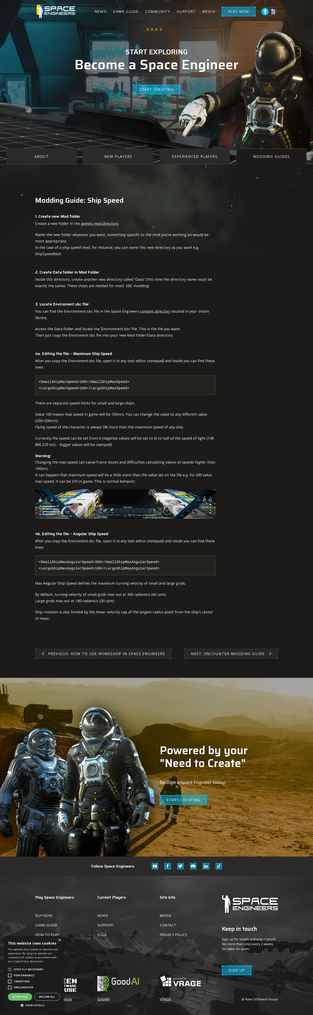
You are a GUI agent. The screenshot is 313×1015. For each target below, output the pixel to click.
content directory (155, 311)
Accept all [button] (20, 996)
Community (157, 11)
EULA (101, 935)
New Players (118, 156)
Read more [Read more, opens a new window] (36, 961)
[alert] (34, 973)
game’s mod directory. (100, 223)
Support (186, 11)
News (101, 11)
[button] (34, 1005)
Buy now (43, 915)
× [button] (59, 940)
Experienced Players (194, 156)
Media (208, 11)
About (41, 156)
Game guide (126, 11)
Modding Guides (271, 156)
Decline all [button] (47, 996)
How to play (47, 935)
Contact (168, 925)
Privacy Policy (173, 935)
